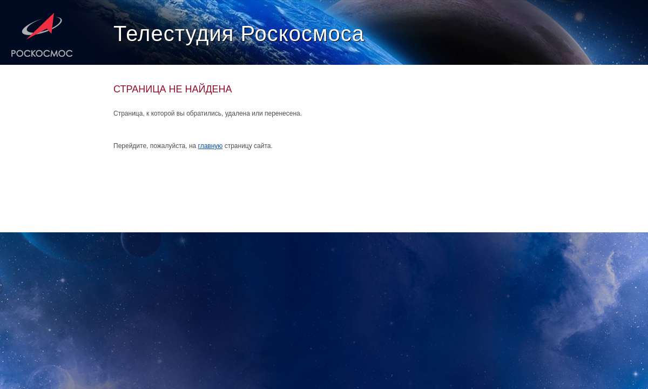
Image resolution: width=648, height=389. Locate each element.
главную (210, 146)
